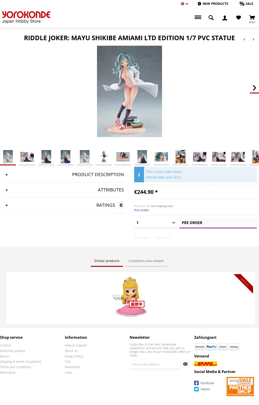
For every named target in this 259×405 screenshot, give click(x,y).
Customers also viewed (146, 261)
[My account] (224, 18)
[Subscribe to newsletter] (185, 363)
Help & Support (76, 345)
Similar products (107, 261)
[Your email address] (155, 363)
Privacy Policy (74, 356)
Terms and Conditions (15, 367)
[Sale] (246, 3)
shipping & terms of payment (20, 361)
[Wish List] (238, 18)
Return (5, 356)
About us (71, 350)
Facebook (204, 383)
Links (68, 372)
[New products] (212, 3)
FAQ (68, 361)
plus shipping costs (162, 206)
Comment (163, 237)
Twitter (202, 389)
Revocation (8, 372)
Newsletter (73, 367)
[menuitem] (213, 4)
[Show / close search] (211, 18)
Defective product (13, 350)
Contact (5, 345)
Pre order (192, 222)
